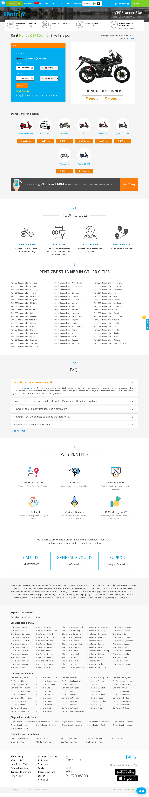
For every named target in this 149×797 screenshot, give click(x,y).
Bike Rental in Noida (121, 658)
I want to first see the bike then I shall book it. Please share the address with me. (56, 401)
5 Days (35, 95)
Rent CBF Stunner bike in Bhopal (23, 286)
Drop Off (19, 73)
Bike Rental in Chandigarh (97, 635)
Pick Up (19, 63)
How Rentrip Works (19, 768)
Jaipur (128, 17)
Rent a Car (25, 621)
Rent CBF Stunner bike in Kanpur (65, 306)
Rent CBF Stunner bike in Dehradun (66, 293)
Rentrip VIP (29, 3)
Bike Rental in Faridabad (20, 641)
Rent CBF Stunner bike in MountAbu (108, 316)
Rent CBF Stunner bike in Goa (105, 296)
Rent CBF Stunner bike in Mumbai (24, 320)
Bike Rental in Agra (43, 631)
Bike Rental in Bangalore (122, 631)
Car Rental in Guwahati (96, 692)
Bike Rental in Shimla (70, 665)
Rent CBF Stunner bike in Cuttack (23, 293)
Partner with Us (45, 764)
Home (114, 17)
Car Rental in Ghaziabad (20, 692)
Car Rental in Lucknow (96, 699)
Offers (70, 3)
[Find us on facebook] (122, 762)
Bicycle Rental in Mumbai (97, 729)
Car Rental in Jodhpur (95, 695)
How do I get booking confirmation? (32, 424)
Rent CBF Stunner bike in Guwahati (65, 299)
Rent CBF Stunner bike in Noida (64, 323)
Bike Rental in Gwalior (44, 645)
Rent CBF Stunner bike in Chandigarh (25, 289)
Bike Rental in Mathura (70, 655)
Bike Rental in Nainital (70, 658)
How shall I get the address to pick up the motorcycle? (42, 416)
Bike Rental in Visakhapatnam (73, 672)
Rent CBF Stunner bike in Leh (22, 313)
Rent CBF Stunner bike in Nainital (106, 320)
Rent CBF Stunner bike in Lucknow (65, 313)
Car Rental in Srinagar (19, 712)
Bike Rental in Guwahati (20, 645)
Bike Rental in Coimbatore (21, 638)
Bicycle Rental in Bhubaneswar (23, 726)
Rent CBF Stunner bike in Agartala (24, 283)
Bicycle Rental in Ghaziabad (98, 726)
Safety (41, 772)
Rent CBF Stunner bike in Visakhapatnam (110, 343)
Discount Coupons (46, 776)
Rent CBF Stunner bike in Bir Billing (107, 286)
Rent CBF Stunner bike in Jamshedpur (108, 303)
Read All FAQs (18, 430)
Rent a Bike (15, 621)
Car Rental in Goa (43, 692)
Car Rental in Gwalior (121, 692)
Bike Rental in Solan (120, 665)
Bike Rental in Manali (44, 655)
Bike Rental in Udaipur (121, 668)
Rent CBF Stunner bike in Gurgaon (24, 299)
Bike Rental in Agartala (20, 631)
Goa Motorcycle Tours (69, 746)
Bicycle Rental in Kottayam (46, 729)
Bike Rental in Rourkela (45, 665)
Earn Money (129, 184)
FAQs (147, 324)
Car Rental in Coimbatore (123, 685)
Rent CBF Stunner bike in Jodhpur (24, 306)
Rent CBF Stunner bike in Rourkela (65, 333)
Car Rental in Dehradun (45, 689)
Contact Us (61, 3)
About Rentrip (17, 760)
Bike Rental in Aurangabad (97, 631)
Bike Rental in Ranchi (121, 662)
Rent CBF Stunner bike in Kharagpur (108, 306)
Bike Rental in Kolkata (70, 652)
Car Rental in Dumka (95, 689)
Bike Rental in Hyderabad (123, 645)
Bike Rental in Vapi (18, 672)
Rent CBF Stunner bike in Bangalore (108, 283)
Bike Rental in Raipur (95, 662)
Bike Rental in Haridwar (71, 645)
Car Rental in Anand (69, 682)
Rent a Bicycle (35, 621)
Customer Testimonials (48, 760)
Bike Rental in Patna (18, 662)
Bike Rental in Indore (19, 648)
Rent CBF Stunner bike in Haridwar (24, 303)
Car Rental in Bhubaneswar (47, 685)
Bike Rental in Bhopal (19, 635)
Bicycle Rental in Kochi (19, 729)
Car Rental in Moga (43, 702)
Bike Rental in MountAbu (122, 655)
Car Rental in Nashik (121, 702)
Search (21, 85)
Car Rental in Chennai (95, 685)
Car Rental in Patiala (44, 706)
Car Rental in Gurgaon (70, 692)
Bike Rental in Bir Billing (71, 635)
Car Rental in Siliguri (95, 709)
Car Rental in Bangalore (122, 682)
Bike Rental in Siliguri (95, 665)
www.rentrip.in (30, 388)
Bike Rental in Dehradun (96, 638)
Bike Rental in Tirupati (70, 668)
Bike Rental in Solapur (19, 668)
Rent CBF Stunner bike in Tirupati (65, 340)
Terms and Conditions (21, 776)
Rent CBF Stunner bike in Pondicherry (67, 326)
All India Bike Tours (43, 746)
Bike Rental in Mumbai (19, 658)
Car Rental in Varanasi (45, 716)
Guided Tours (49, 3)
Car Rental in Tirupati (70, 712)
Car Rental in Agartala (19, 682)
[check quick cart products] (128, 4)
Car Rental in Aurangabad (97, 682)
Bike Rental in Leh (120, 652)
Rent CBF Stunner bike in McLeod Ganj (67, 316)
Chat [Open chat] (141, 790)
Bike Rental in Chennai (121, 635)
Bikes (121, 17)
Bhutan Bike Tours (18, 746)
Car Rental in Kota (69, 699)
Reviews (77, 3)
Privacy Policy (17, 780)
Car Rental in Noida (18, 706)
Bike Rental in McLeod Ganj (98, 655)
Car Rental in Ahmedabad (46, 682)
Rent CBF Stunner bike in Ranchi (106, 330)
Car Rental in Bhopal (19, 685)
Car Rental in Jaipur (69, 695)
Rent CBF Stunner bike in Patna (23, 326)
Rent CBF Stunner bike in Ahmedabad (67, 283)
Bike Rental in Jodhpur (96, 648)
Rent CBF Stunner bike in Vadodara (24, 343)
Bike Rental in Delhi (120, 638)
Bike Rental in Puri (69, 662)
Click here (130, 38)
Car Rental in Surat (43, 712)
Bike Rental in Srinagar (45, 668)
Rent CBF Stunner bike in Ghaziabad (66, 296)
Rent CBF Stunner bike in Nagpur (65, 320)
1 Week (43, 95)
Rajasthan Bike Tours (69, 743)
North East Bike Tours (94, 743)
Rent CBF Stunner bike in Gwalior (107, 299)
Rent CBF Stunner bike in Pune (105, 326)
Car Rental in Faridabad (122, 689)
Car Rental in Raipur (44, 709)
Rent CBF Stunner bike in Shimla (106, 333)
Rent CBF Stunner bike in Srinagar (24, 340)
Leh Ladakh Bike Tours (20, 743)
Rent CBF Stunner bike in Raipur (64, 330)
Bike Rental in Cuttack (44, 638)
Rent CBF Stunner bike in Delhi (106, 293)
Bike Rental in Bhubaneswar (47, 635)
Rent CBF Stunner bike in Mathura (24, 316)
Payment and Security (21, 772)
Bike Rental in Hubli (95, 645)
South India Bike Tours (94, 746)
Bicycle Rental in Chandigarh (47, 726)
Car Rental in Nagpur (95, 702)
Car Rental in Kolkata (44, 699)
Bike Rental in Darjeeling (71, 638)
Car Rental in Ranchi (69, 709)
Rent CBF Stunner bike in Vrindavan (24, 346)
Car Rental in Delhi (69, 689)
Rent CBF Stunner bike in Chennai (65, 289)
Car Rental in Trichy (95, 712)
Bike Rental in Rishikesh (20, 665)
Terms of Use (44, 768)
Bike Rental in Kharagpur (20, 652)
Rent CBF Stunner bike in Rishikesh (24, 333)
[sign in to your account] (119, 4)
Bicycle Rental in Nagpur (122, 729)
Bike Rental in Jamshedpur (72, 648)
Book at (20, 53)
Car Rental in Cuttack (19, 689)
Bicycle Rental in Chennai (71, 726)
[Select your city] (140, 3)
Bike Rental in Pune (43, 662)
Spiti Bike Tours (42, 743)
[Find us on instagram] (135, 762)
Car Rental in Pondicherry (97, 706)
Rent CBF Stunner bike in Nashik (23, 323)
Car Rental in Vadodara (20, 716)
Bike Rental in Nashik (95, 658)
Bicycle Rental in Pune (19, 733)
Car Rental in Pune (18, 709)
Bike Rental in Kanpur (121, 648)
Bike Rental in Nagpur (44, 658)
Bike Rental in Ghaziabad (71, 641)
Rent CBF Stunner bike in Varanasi (65, 343)
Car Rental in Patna (69, 706)
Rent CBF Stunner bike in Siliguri (23, 336)
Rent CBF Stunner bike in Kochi (23, 310)
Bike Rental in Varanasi (45, 672)
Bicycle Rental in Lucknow (72, 729)
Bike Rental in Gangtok (45, 641)
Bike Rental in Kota (94, 652)
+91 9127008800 (77, 778)
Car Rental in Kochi (18, 699)
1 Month (53, 95)
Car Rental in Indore (44, 695)
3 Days (26, 95)
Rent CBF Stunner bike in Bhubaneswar (67, 286)
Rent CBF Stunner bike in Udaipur (107, 340)
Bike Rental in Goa (94, 641)
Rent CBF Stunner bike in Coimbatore (108, 289)
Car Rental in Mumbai (70, 702)
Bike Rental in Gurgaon (122, 641)
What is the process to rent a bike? (33, 382)
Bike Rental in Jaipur (44, 648)
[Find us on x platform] (129, 762)
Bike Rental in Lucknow (20, 655)
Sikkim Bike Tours (117, 743)
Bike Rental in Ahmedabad (72, 631)
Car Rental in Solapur (121, 709)
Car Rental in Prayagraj (122, 706)
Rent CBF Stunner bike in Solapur (107, 336)
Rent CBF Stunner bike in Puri (22, 330)
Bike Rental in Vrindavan (96, 672)
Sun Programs (132, 794)
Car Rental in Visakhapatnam (73, 716)
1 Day (18, 95)
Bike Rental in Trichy (95, 668)
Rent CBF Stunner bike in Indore (64, 303)
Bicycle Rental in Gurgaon (123, 726)
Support (41, 780)
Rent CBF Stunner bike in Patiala (106, 323)
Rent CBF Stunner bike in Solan (64, 336)
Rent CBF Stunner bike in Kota (105, 310)
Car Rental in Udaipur (121, 712)
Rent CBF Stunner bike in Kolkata (65, 310)
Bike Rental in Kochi (44, 652)
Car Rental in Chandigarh (71, 685)
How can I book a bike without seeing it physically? (40, 408)
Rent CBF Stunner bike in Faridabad (25, 296)
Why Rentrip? (17, 764)
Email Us (73, 764)
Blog (40, 3)
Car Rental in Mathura (121, 699)
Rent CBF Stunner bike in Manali (106, 313)
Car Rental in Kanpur (121, 695)
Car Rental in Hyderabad (20, 695)
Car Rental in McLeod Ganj (21, 702)
